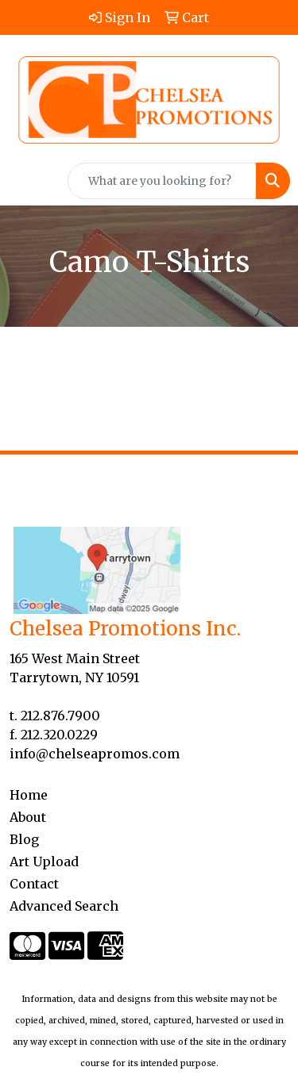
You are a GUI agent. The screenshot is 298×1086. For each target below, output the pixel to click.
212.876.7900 (60, 715)
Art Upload (44, 861)
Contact (34, 884)
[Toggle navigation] (24, 181)
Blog (24, 839)
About (28, 817)
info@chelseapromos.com (95, 754)
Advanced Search (64, 906)
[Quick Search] (162, 181)
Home (29, 795)
